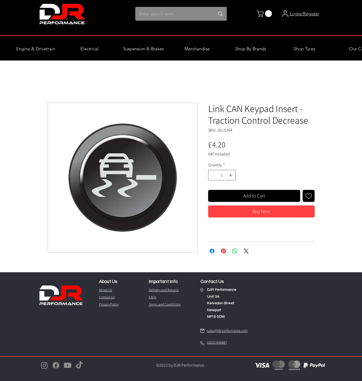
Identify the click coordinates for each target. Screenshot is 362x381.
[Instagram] (44, 365)
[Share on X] (246, 251)
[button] (265, 13)
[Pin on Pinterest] (223, 251)
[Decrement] (212, 175)
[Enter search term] (170, 14)
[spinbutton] (222, 175)
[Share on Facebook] (212, 251)
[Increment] (231, 175)
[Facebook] (56, 365)
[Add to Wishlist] (309, 196)
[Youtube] (67, 365)
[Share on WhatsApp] (234, 251)
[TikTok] (79, 365)
